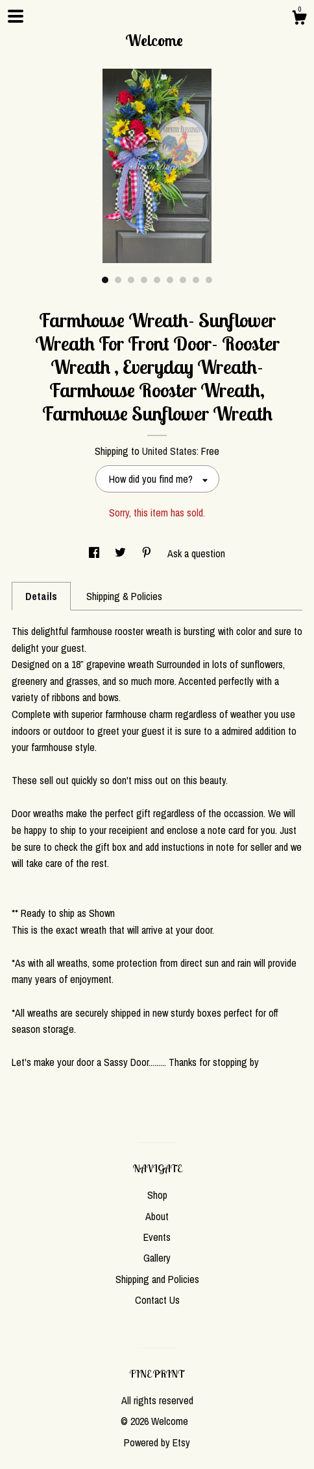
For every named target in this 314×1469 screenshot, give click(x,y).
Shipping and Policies (157, 1279)
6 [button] (170, 280)
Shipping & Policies (124, 596)
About (157, 1216)
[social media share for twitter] (121, 553)
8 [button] (196, 280)
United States (169, 451)
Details (41, 596)
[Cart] (299, 19)
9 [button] (209, 280)
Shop (157, 1195)
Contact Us (157, 1300)
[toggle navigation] (15, 16)
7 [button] (183, 280)
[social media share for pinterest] (147, 553)
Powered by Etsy (157, 1442)
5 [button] (157, 280)
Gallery (157, 1258)
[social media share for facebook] (95, 553)
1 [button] (105, 280)
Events (157, 1237)
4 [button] (144, 280)
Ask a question (196, 553)
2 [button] (118, 280)
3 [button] (131, 280)
